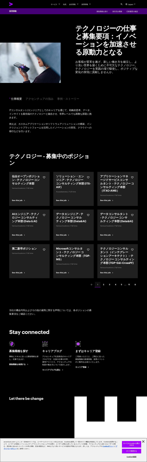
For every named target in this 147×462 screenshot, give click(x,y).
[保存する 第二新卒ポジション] (44, 249)
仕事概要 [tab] (16, 98)
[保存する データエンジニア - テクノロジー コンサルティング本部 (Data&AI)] (88, 215)
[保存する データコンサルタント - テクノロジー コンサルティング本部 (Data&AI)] (132, 215)
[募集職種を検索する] (19, 364)
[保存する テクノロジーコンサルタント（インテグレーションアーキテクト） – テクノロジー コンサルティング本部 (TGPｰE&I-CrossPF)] (132, 249)
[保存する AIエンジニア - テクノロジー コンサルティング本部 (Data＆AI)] (44, 215)
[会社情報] (74, 4)
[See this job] (19, 200)
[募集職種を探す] (102, 11)
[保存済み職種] (117, 11)
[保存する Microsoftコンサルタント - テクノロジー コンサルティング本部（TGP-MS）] (88, 249)
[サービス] (55, 4)
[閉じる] (143, 441)
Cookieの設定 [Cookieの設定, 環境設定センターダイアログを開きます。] (131, 457)
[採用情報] (86, 4)
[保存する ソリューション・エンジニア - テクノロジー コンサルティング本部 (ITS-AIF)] (88, 177)
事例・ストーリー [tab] (68, 98)
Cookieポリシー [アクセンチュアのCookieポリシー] (108, 446)
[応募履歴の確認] (132, 11)
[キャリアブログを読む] (53, 370)
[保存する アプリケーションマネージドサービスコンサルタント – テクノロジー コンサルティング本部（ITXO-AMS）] (132, 177)
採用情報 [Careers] (13, 11)
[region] (73, 450)
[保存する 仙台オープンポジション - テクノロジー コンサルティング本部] (44, 177)
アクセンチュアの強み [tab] (39, 98)
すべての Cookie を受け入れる (131, 444)
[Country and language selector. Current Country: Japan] (130, 4)
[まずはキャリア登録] (82, 367)
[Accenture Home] (16, 4)
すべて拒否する (131, 451)
